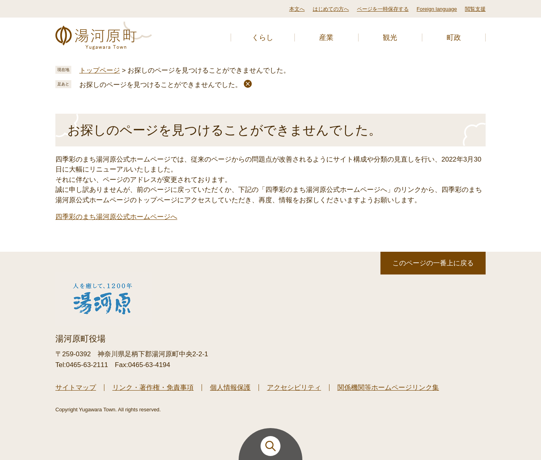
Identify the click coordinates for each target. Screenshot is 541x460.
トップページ (99, 70)
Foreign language (437, 9)
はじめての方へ (331, 9)
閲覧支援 (475, 9)
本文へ (297, 9)
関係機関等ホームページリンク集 (388, 387)
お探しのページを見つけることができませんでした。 (160, 85)
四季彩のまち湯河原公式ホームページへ (116, 217)
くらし (262, 37)
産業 (326, 37)
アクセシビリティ (294, 387)
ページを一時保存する (383, 9)
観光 (390, 37)
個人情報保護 (230, 387)
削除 (248, 84)
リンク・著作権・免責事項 (153, 387)
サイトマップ (75, 387)
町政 (454, 37)
